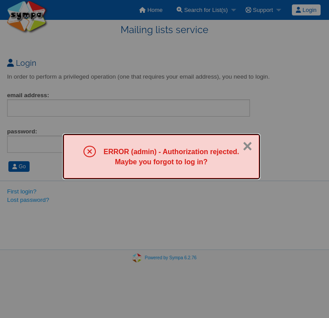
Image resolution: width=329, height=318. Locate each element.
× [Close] (247, 146)
